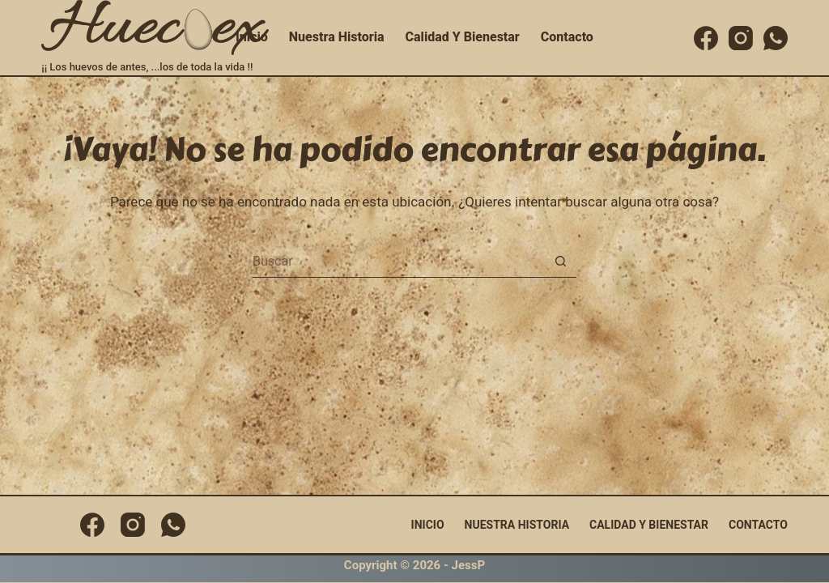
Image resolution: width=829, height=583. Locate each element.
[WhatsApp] (775, 38)
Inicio (252, 37)
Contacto (567, 37)
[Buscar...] (398, 261)
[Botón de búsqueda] (560, 261)
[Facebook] (706, 38)
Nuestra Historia (337, 37)
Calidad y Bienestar (463, 37)
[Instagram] (741, 38)
